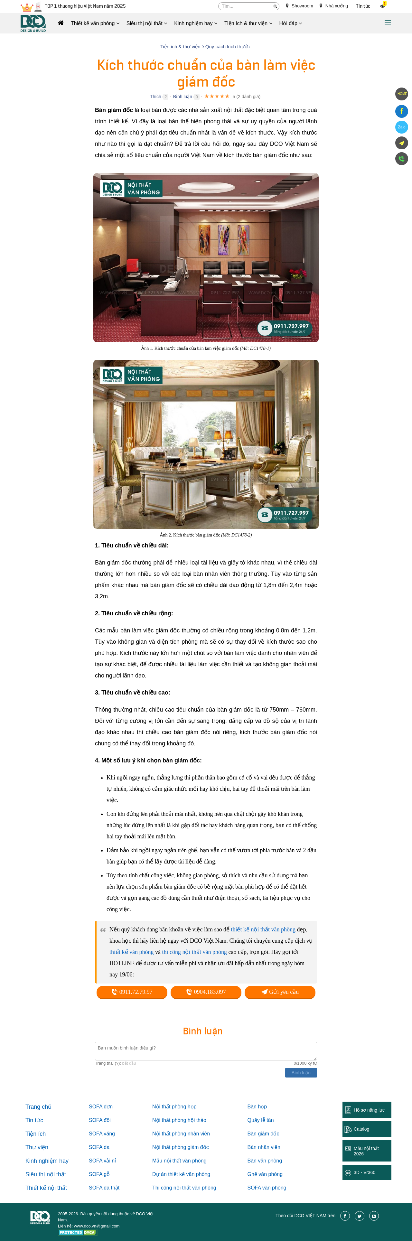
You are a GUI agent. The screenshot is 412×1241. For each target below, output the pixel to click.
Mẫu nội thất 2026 (366, 1151)
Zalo (401, 127)
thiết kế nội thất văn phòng (263, 929)
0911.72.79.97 (131, 992)
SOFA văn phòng (267, 1187)
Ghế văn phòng (265, 1174)
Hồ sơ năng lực (369, 1110)
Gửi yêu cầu (280, 992)
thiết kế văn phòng (131, 952)
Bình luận (182, 96)
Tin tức (363, 6)
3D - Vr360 (364, 1172)
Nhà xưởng (334, 5)
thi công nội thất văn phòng (194, 952)
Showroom (299, 5)
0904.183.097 (206, 992)
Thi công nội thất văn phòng (184, 1187)
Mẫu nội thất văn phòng (179, 1160)
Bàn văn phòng (265, 1160)
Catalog (361, 1129)
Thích (155, 96)
